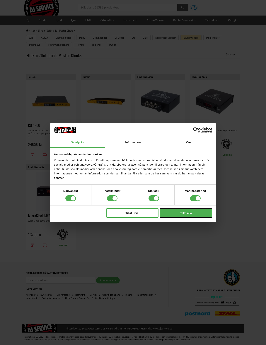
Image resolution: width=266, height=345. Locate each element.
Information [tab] (133, 142)
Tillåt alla (186, 213)
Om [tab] (188, 142)
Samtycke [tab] (77, 142)
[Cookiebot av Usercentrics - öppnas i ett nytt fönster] (196, 130)
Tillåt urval (132, 213)
